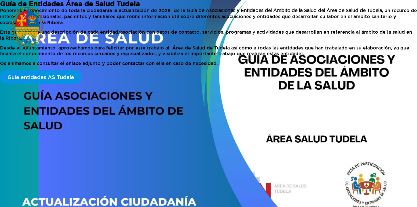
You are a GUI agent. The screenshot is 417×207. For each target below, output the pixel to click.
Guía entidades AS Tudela (40, 77)
